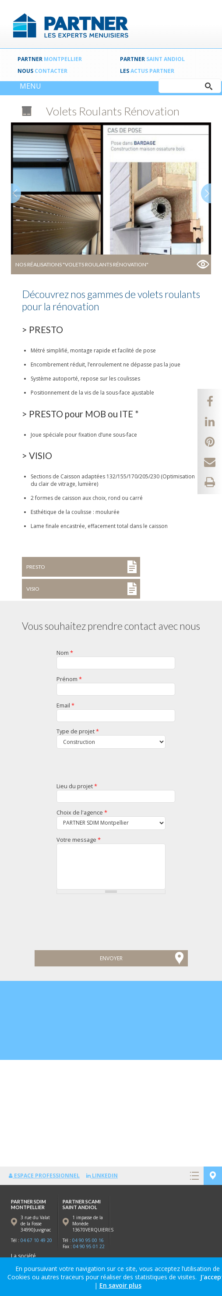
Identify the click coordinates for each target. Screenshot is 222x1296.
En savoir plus (120, 1285)
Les (147, 71)
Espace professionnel (44, 1175)
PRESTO (35, 567)
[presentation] (68, 927)
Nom (64, 653)
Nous (42, 71)
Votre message (78, 840)
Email (65, 705)
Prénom (69, 679)
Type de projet (77, 731)
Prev (16, 193)
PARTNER (50, 59)
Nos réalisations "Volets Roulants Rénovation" (81, 264)
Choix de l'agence (81, 812)
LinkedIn (102, 1175)
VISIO (32, 588)
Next (206, 193)
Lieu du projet (76, 786)
